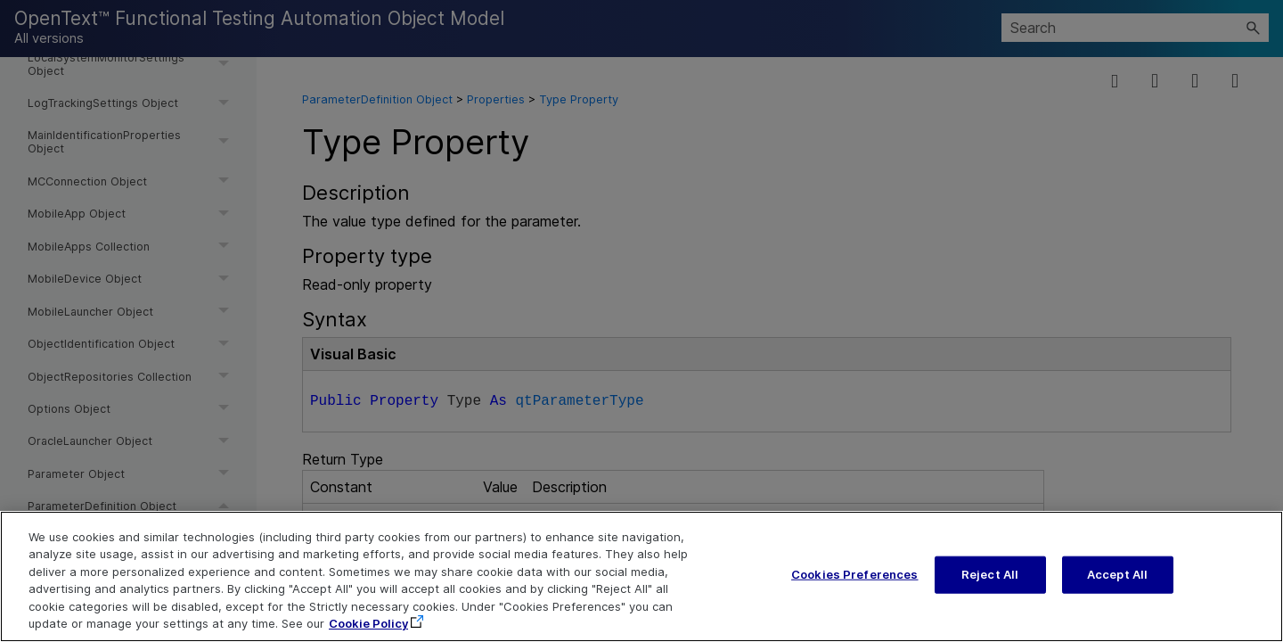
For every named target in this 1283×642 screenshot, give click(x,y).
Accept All (1117, 596)
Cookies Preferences (854, 596)
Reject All (989, 596)
